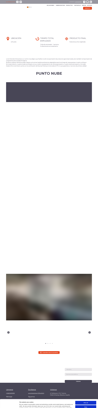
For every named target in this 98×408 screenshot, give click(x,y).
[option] (29, 7)
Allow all (86, 394)
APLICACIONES (50, 5)
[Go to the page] (12, 7)
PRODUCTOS (69, 5)
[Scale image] (20, 332)
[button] (17, 2)
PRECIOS (84, 5)
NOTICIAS (89, 5)
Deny (85, 398)
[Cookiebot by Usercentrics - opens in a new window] (9, 405)
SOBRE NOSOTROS (60, 5)
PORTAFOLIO (77, 5)
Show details (22, 405)
